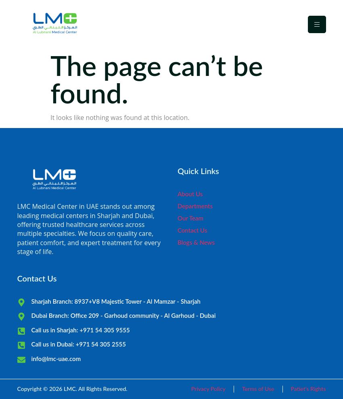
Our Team (190, 218)
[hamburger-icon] (317, 24)
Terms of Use (258, 388)
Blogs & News (196, 242)
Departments (195, 206)
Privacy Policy (208, 388)
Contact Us (192, 230)
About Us (190, 193)
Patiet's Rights (308, 388)
